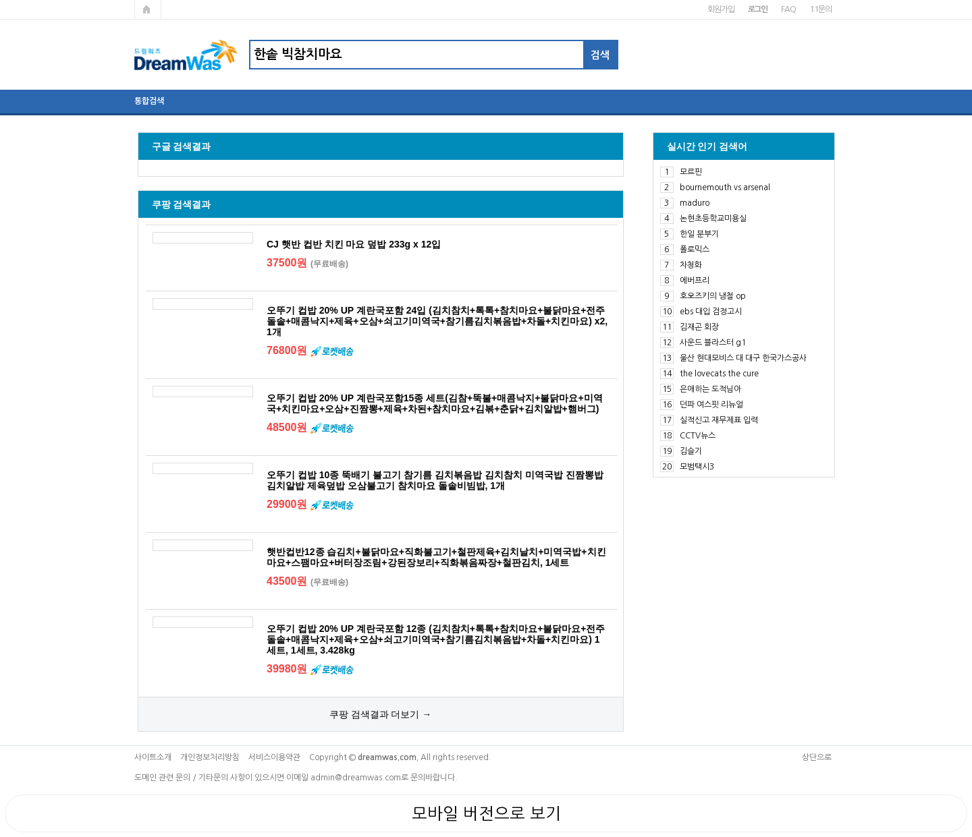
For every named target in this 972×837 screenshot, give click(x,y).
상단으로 (817, 757)
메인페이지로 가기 (148, 9)
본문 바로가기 (0, 0)
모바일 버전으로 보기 (486, 813)
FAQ (788, 9)
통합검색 (149, 101)
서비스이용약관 (274, 757)
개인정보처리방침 (210, 757)
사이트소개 (152, 757)
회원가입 (720, 9)
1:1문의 (820, 9)
